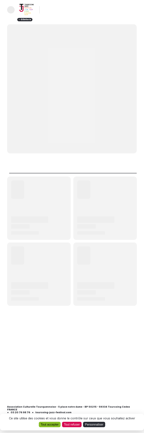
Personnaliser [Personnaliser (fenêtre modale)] (94, 424)
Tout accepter (50, 424)
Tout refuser (72, 424)
